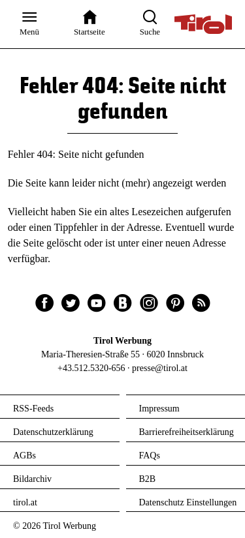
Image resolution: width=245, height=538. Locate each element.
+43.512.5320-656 (91, 368)
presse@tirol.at (160, 368)
